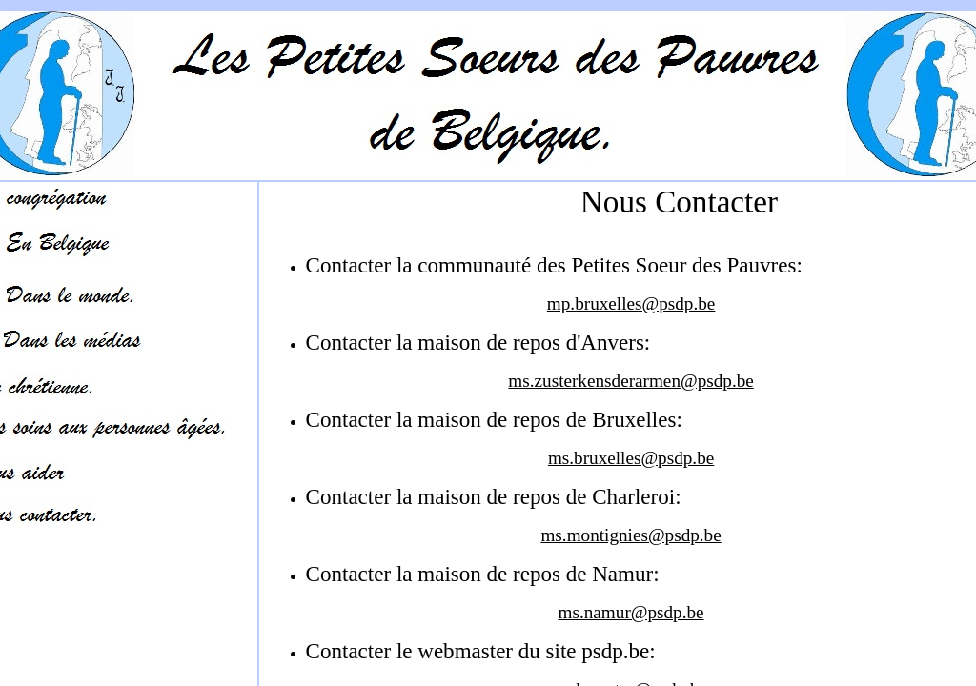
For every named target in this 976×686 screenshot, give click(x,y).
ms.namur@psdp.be (631, 612)
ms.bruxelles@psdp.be (631, 458)
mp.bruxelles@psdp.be (631, 303)
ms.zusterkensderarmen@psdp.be (630, 381)
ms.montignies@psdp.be (630, 535)
